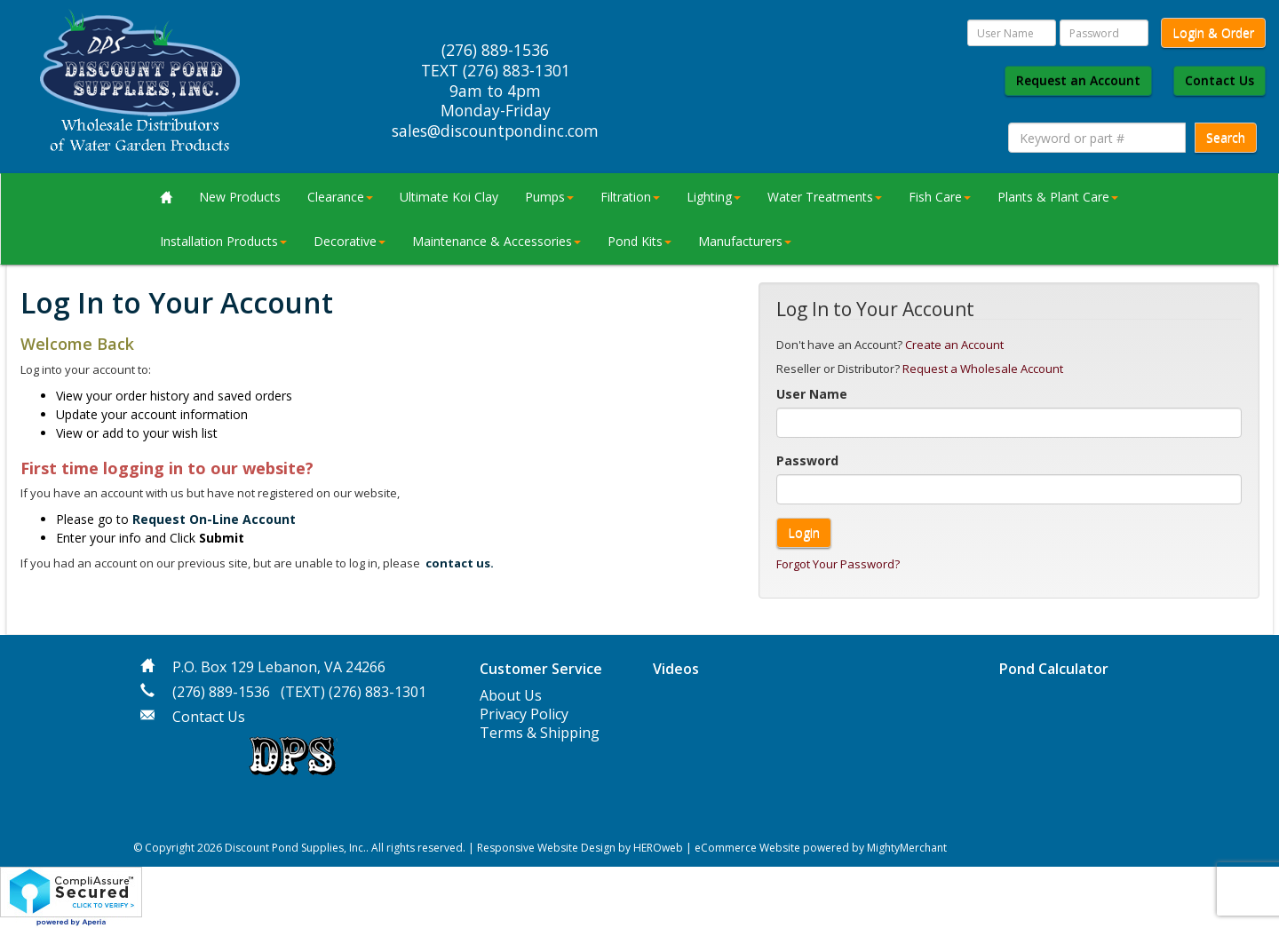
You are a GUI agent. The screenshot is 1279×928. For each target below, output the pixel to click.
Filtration (630, 196)
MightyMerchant (907, 847)
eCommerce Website (747, 847)
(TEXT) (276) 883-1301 (353, 692)
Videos (676, 668)
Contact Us (1219, 80)
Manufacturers (744, 241)
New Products (240, 196)
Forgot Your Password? (838, 564)
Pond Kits (639, 241)
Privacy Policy (524, 714)
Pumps (549, 196)
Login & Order (1213, 32)
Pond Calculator (1053, 668)
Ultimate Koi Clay (449, 196)
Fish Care (940, 196)
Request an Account (1078, 80)
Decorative (349, 241)
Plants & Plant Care (1057, 196)
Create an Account (954, 345)
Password (807, 460)
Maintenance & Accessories (496, 241)
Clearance (340, 196)
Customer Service (541, 668)
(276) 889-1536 (221, 692)
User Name (811, 393)
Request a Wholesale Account (982, 369)
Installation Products (223, 241)
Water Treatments (824, 196)
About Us (511, 695)
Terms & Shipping (540, 732)
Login (804, 532)
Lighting (714, 196)
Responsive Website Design (546, 847)
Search (1225, 137)
